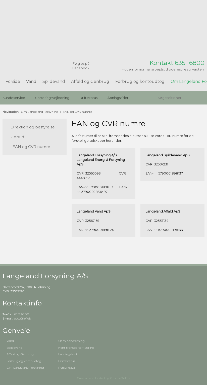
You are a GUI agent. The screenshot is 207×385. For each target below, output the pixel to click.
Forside (13, 81)
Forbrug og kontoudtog (140, 81)
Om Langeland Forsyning (40, 112)
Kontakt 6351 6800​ (176, 62)
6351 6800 (21, 314)
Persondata (66, 367)
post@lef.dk (22, 318)
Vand (31, 81)
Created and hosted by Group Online (103, 378)
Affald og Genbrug (90, 81)
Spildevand (53, 81)
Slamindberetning (71, 341)
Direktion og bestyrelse (33, 127)
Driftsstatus (88, 98)
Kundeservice (14, 98)
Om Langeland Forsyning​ (25, 367)
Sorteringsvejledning (52, 98)
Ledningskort (67, 354)
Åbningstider (118, 98)
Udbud (17, 136)
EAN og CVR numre (77, 112)
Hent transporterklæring (76, 347)
